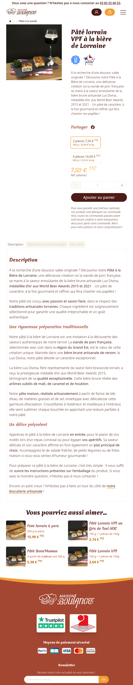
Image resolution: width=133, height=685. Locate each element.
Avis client (77, 244)
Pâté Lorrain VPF (103, 551)
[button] (96, 12)
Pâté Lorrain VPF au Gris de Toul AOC (105, 526)
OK (104, 679)
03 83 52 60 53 (110, 3)
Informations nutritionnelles (47, 244)
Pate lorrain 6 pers (43, 525)
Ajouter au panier (99, 197)
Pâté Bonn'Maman (42, 551)
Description (15, 244)
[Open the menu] (123, 12)
